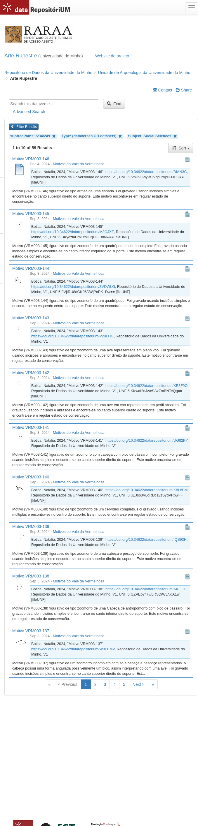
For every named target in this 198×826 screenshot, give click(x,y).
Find (114, 103)
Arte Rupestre (20, 56)
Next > (139, 684)
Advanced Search (29, 111)
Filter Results (24, 127)
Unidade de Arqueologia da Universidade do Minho (144, 72)
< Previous (67, 684)
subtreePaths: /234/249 (33, 136)
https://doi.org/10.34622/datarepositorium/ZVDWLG (73, 287)
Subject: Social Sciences (152, 136)
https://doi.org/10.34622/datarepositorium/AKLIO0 (145, 589)
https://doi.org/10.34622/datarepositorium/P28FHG (72, 336)
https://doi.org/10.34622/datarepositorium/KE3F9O (146, 386)
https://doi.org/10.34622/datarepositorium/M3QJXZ (72, 232)
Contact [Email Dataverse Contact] (162, 90)
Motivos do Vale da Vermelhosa (78, 164)
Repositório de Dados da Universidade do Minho (48, 72)
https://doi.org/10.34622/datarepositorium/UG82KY (146, 440)
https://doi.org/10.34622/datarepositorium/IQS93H (146, 540)
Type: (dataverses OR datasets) (92, 136)
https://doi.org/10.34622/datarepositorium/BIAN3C (146, 172)
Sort (181, 148)
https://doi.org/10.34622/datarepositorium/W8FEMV (73, 649)
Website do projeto (112, 56)
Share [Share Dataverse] (184, 90)
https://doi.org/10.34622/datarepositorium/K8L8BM (146, 490)
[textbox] (54, 103)
